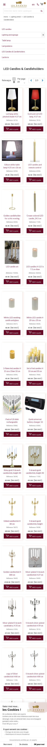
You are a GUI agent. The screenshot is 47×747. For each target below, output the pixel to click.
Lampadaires (7, 46)
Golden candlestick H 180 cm (12, 573)
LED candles (6, 29)
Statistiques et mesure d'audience (17, 734)
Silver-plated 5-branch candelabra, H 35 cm (12, 624)
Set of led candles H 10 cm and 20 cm (35, 369)
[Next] (42, 80)
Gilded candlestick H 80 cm (12, 522)
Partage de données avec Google (17, 732)
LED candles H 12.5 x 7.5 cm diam (35, 268)
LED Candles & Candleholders (13, 52)
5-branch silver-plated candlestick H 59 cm (35, 624)
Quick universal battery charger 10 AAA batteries (35, 422)
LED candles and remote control (35, 166)
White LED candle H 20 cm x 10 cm (35, 318)
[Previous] (31, 80)
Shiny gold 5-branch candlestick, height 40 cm (12, 473)
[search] (41, 11)
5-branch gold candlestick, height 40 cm (35, 473)
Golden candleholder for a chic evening (12, 217)
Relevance (6, 80)
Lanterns (5, 57)
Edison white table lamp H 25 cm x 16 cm (12, 166)
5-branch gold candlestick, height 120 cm (35, 524)
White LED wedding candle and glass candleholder (12, 320)
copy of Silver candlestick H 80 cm (12, 675)
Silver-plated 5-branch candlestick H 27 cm (35, 573)
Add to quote (12, 129)
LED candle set (12, 266)
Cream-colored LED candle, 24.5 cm (35, 217)
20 (18, 81)
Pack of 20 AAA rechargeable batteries (12, 422)
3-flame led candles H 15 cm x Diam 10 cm (12, 369)
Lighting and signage (10, 35)
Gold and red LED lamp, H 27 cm (35, 115)
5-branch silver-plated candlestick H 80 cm (35, 675)
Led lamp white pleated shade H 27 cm (12, 115)
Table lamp (6, 40)
